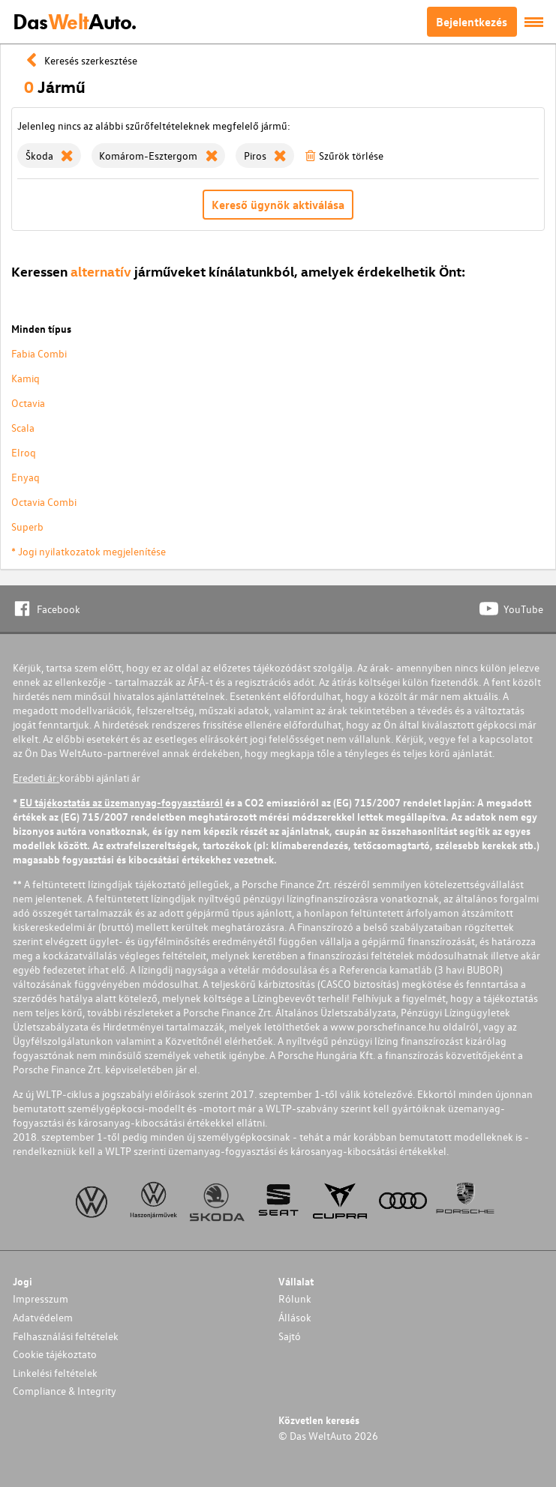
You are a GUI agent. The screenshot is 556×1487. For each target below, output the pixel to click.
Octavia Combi (44, 502)
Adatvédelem (43, 1317)
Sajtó (289, 1336)
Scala (23, 427)
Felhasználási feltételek (66, 1336)
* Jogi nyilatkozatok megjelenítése (88, 551)
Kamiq (25, 378)
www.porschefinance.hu (385, 1026)
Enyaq (25, 477)
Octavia (28, 403)
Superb (27, 526)
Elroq (23, 452)
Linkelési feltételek (55, 1373)
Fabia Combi (39, 353)
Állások (294, 1317)
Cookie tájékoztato (55, 1354)
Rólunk (294, 1298)
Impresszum (40, 1298)
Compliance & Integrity (64, 1391)
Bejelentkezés (471, 21)
